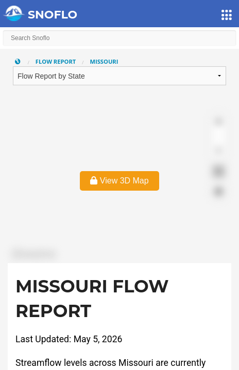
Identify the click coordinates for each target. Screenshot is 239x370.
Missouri (104, 61)
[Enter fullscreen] (218, 171)
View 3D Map (119, 180)
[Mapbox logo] (33, 254)
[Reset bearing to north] (218, 151)
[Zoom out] (218, 136)
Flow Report (56, 61)
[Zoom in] (218, 121)
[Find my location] (218, 191)
